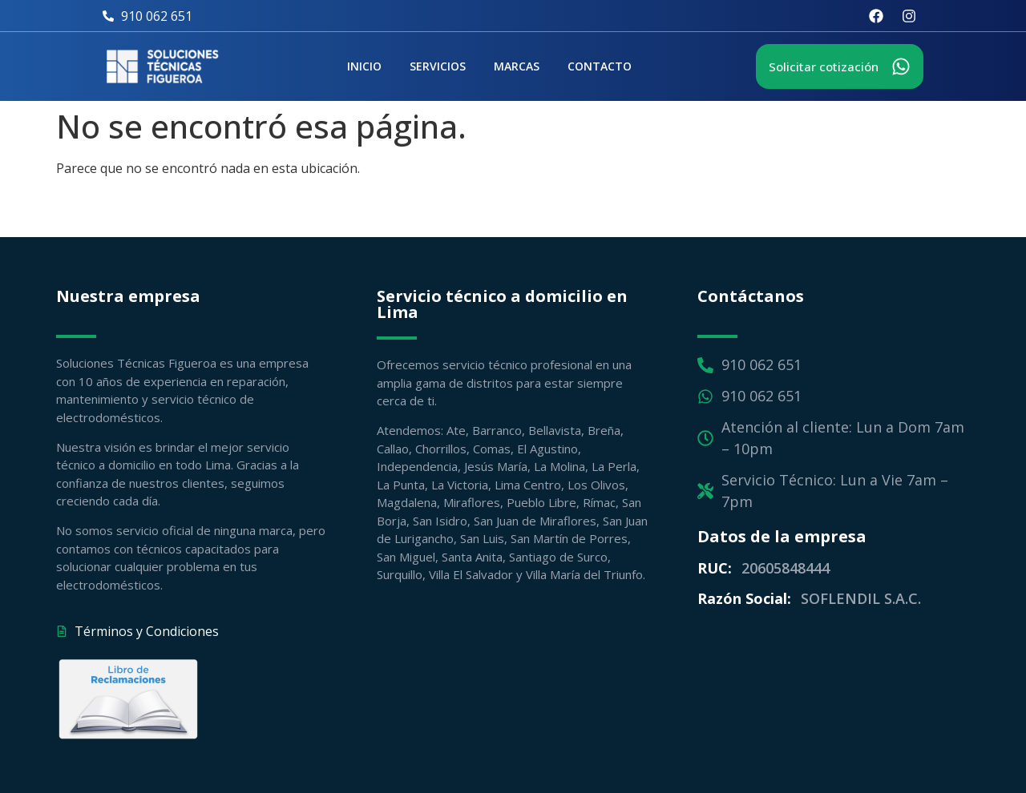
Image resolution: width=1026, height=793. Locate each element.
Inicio (364, 66)
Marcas (516, 66)
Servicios (438, 66)
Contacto (600, 66)
